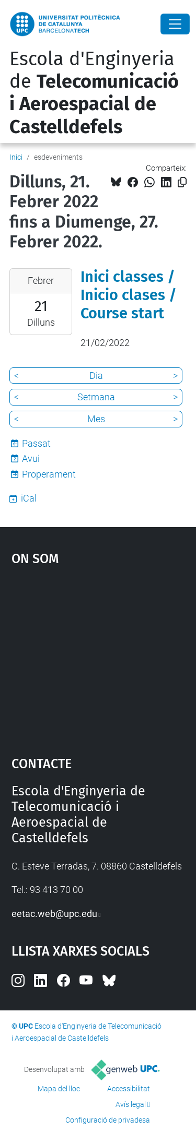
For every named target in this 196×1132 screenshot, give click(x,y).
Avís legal (131, 1104)
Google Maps (98, 656)
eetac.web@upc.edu (54, 913)
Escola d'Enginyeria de (94, 92)
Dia (96, 375)
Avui (31, 458)
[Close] (175, 24)
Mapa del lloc (59, 1089)
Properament (49, 474)
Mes (96, 418)
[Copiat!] (182, 182)
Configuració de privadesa (107, 1120)
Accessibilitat (128, 1089)
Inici (15, 157)
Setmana (96, 396)
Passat (36, 443)
